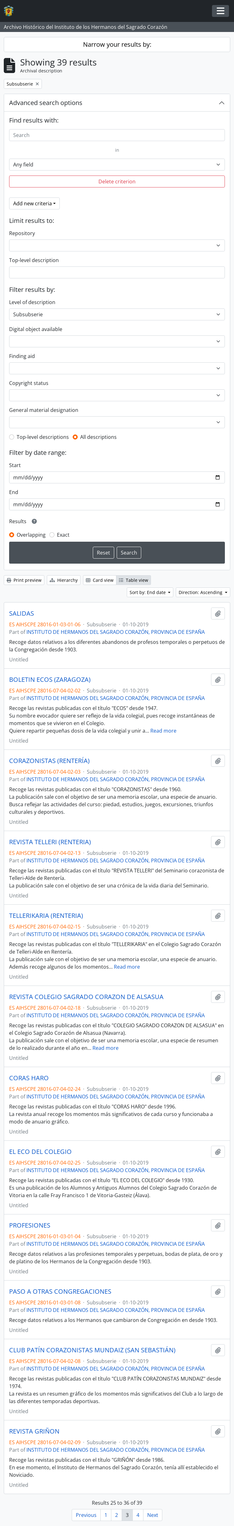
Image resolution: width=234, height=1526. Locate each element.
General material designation (43, 410)
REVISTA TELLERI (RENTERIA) (50, 842)
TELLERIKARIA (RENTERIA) (46, 915)
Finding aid (22, 356)
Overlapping (31, 534)
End (13, 492)
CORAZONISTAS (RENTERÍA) (49, 761)
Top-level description (34, 260)
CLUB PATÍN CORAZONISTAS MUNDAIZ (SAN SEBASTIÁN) (92, 1350)
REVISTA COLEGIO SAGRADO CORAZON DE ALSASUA (86, 997)
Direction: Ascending (201, 592)
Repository (22, 233)
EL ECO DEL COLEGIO (40, 1151)
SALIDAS (21, 613)
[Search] (117, 135)
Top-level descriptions (43, 437)
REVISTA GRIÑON (34, 1431)
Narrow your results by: (117, 44)
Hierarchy (64, 580)
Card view (100, 580)
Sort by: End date (148, 592)
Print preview (24, 580)
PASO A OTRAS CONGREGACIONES (60, 1291)
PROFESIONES (29, 1225)
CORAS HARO (29, 1078)
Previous (86, 1515)
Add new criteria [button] (32, 203)
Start (15, 465)
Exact (63, 534)
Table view (133, 580)
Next (152, 1515)
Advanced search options (45, 102)
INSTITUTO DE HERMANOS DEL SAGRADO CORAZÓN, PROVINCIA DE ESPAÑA (115, 632)
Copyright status (28, 383)
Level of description (32, 302)
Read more (163, 730)
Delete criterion (117, 181)
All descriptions (98, 437)
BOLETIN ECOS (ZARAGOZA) (50, 679)
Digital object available (35, 329)
